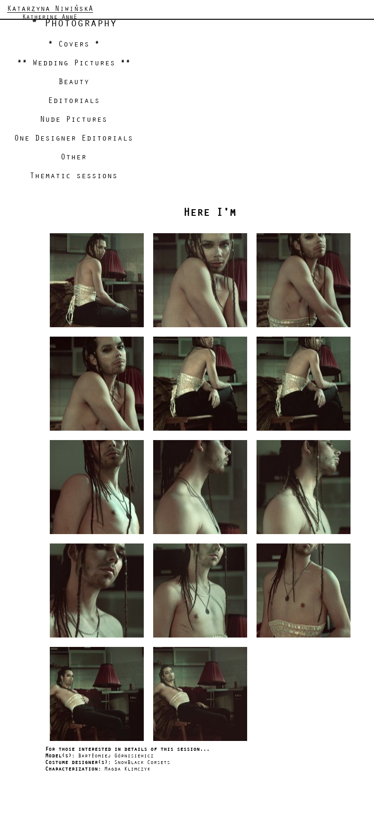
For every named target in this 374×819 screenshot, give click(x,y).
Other (73, 157)
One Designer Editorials (73, 138)
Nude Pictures (73, 119)
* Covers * (74, 44)
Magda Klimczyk (127, 768)
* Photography (74, 23)
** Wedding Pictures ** (74, 63)
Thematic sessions (73, 176)
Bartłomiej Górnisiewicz (116, 755)
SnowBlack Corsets (142, 762)
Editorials (74, 100)
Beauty (73, 82)
